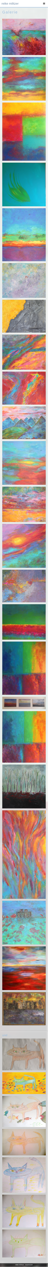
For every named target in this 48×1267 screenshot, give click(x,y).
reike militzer (10, 3)
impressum (29, 1265)
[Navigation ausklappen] (44, 3)
